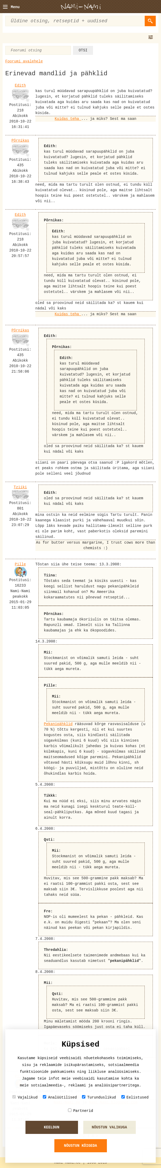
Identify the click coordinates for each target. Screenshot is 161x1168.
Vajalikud (25, 1097)
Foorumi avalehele (24, 61)
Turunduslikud (99, 1097)
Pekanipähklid (58, 724)
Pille (20, 564)
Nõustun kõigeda (80, 1146)
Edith (20, 85)
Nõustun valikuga (109, 1127)
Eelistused (135, 1097)
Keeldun (51, 1127)
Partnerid (80, 1110)
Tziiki (20, 487)
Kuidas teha (68, 119)
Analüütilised (60, 1097)
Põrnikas (20, 140)
